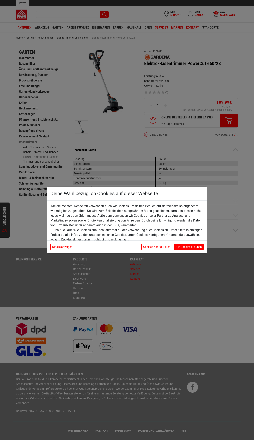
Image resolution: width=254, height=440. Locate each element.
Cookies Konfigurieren (156, 246)
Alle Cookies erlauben (189, 246)
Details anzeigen (62, 246)
